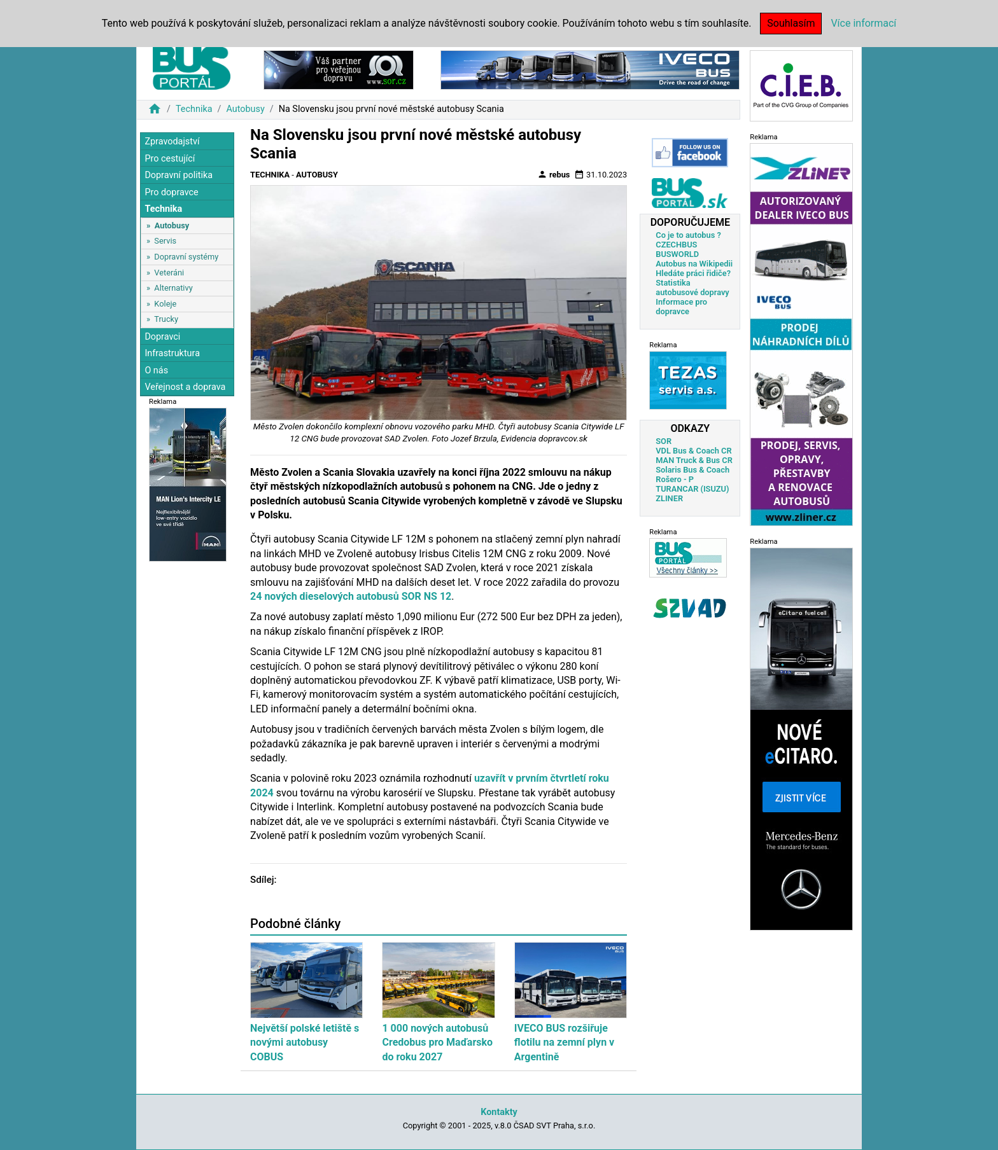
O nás (156, 370)
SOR (663, 441)
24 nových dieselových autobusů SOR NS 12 (350, 596)
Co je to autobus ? (688, 235)
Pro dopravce (171, 192)
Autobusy (245, 109)
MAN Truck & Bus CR (694, 460)
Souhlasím (791, 23)
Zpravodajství (171, 141)
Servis (165, 241)
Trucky (166, 319)
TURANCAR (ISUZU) (692, 489)
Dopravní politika (178, 175)
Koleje (165, 303)
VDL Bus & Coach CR (693, 450)
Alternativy (173, 288)
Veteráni (169, 272)
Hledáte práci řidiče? (693, 273)
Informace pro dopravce (681, 306)
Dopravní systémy (186, 256)
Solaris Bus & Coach (692, 470)
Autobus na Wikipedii (694, 263)
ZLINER (669, 498)
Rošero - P (675, 479)
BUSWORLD (677, 254)
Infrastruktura (172, 353)
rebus (553, 174)
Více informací (863, 23)
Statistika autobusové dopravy (692, 287)
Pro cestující (169, 158)
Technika (194, 109)
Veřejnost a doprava (184, 387)
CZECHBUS (676, 244)
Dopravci (162, 336)
